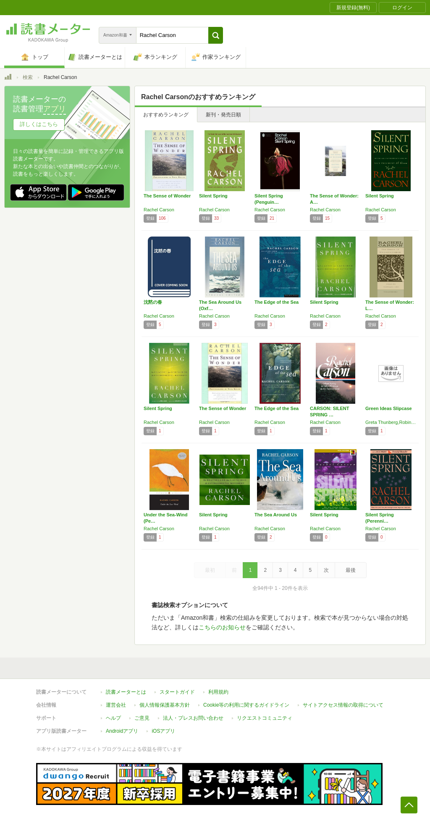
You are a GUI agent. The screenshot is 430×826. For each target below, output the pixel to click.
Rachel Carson (159, 209)
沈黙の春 (153, 302)
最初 (210, 570)
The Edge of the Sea (276, 302)
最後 (351, 570)
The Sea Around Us (275, 514)
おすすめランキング (166, 115)
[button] (215, 35)
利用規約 (218, 691)
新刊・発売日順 (223, 115)
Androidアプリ (122, 731)
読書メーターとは (126, 691)
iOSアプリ (163, 731)
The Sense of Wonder (167, 195)
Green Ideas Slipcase (388, 408)
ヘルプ (113, 718)
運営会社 (116, 705)
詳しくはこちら (39, 124)
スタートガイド (177, 691)
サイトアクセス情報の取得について (343, 705)
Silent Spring (213, 195)
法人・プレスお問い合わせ (193, 718)
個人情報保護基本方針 (164, 705)
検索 (28, 77)
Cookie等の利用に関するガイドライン (246, 705)
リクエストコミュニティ (264, 718)
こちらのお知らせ (222, 627)
